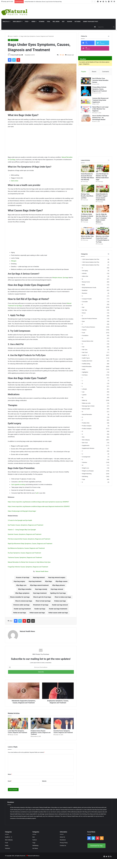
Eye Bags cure (21, 585)
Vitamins (41, 21)
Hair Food (84, 352)
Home (10, 36)
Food (26, 21)
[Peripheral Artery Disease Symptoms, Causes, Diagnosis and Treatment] (41, 723)
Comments (105, 71)
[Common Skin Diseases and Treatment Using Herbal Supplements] (86, 100)
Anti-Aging (85, 270)
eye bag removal (39, 577)
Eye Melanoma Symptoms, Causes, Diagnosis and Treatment (26, 548)
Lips (83, 392)
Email (10, 781)
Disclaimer (63, 840)
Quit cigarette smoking (18, 484)
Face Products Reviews (88, 327)
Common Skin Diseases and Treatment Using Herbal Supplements (100, 100)
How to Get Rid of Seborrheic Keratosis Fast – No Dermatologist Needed (100, 117)
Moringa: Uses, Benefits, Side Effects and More (87, 196)
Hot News (78, 21)
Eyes (83, 321)
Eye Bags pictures (59, 585)
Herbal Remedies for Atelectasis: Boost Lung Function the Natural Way (43, 1)
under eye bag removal (60, 605)
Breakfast (84, 290)
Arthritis (84, 273)
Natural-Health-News (33, 855)
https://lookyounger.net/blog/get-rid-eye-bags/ (22, 511)
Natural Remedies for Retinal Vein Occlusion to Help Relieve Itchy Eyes (29, 562)
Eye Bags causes (61, 581)
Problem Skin (85, 423)
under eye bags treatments (58, 609)
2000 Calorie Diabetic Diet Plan (90, 265)
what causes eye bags (37, 613)
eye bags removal (57, 589)
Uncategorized (86, 457)
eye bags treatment (40, 593)
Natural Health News (16, 55)
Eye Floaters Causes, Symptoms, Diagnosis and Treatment (25, 525)
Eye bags (65, 277)
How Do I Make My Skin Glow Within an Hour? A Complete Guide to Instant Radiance (101, 218)
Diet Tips (84, 310)
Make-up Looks (86, 403)
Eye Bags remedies (25, 589)
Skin (83, 437)
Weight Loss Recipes (88, 471)
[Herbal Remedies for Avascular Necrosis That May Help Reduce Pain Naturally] (87, 168)
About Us (62, 837)
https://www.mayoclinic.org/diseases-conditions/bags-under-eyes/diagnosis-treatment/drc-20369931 (39, 506)
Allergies (13, 261)
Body (83, 284)
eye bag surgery (20, 581)
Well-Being (56, 21)
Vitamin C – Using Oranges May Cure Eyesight (22, 529)
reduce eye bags (60, 601)
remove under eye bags (21, 605)
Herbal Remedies (86, 366)
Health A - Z (17, 36)
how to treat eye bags (44, 601)
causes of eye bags (23, 577)
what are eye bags (20, 613)
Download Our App (96, 846)
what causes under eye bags (58, 613)
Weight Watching (86, 473)
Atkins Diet (85, 276)
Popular (83, 71)
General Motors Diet (87, 341)
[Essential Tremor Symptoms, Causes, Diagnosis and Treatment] (64, 723)
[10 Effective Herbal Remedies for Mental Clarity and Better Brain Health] (87, 209)
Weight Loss (85, 468)
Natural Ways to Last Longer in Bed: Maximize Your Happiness (100, 109)
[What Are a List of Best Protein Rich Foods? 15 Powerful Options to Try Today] (102, 231)
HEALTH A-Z (6, 21)
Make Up (84, 400)
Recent (94, 71)
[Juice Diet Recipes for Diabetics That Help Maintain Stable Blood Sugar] (102, 168)
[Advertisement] (78, 9)
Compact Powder (87, 299)
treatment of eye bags (41, 605)
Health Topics (86, 358)
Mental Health (86, 409)
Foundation (85, 335)
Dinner (84, 313)
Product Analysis (86, 425)
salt (37, 493)
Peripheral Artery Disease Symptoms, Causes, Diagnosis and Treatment (40, 732)
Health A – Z (85, 355)
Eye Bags (49, 581)
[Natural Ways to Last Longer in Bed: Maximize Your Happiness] (86, 109)
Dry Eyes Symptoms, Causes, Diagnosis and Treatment (24, 553)
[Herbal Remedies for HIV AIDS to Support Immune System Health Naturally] (102, 188)
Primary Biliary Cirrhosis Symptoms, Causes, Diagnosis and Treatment (99, 89)
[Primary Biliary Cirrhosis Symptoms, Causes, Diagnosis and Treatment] (86, 91)
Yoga (48, 21)
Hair (83, 347)
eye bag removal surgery (57, 577)
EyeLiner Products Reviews (89, 318)
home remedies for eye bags (20, 597)
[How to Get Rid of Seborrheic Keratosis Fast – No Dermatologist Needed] (86, 118)
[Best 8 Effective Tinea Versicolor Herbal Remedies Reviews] (86, 81)
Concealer (85, 301)
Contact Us (63, 845)
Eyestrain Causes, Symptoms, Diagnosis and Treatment (24, 534)
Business (84, 293)
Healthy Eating (86, 363)
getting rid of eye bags (58, 593)
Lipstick (84, 394)
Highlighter (85, 372)
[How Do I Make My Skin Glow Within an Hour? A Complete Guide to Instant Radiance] (102, 209)
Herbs (33, 21)
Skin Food (85, 442)
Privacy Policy (64, 842)
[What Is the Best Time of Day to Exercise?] (87, 231)
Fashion (69, 21)
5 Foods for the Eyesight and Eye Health (20, 520)
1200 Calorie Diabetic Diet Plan (90, 259)
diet (20, 482)
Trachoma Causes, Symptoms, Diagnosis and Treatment (25, 557)
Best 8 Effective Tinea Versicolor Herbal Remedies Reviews (100, 80)
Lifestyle (84, 389)
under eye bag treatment (23, 609)
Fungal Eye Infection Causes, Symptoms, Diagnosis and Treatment (28, 567)
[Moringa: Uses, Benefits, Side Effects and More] (87, 188)
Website (44, 781)
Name (10, 774)
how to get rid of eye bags (42, 597)
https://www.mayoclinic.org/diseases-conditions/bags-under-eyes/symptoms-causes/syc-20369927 (38, 502)
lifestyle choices (57, 277)
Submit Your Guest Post (90, 21)
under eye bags (40, 609)
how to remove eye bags (24, 601)
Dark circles (14, 181)
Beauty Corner (86, 282)
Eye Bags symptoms (22, 593)
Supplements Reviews (88, 448)
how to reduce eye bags (63, 597)
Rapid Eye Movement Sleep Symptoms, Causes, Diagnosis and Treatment (30, 543)
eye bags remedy (41, 589)
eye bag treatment (35, 581)
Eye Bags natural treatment (40, 585)
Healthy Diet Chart (87, 361)
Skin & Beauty (17, 21)
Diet (63, 21)
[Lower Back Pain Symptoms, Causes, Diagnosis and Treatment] (18, 723)
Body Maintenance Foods (89, 287)
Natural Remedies (87, 414)
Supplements (85, 445)
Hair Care (84, 349)
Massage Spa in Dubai (88, 406)
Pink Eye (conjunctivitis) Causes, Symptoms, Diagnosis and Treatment (29, 539)
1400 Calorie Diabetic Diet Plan (90, 262)
